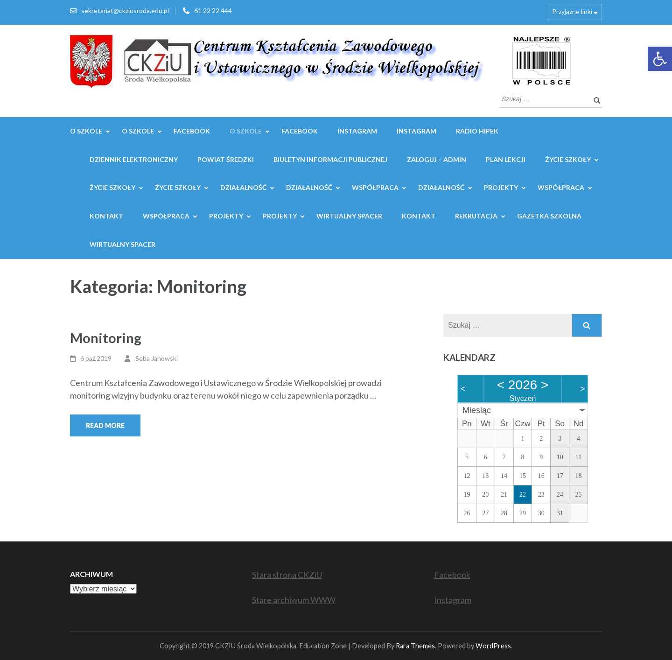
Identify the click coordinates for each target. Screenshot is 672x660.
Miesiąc (476, 410)
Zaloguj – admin (436, 159)
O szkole (246, 131)
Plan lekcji (505, 159)
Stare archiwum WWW (294, 600)
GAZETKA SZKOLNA (549, 216)
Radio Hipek (477, 131)
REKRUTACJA (476, 216)
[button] (660, 59)
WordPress (493, 646)
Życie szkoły (568, 159)
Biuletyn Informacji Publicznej (330, 159)
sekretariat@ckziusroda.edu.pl (125, 10)
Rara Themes (415, 646)
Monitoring (105, 338)
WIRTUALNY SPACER (349, 216)
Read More (105, 425)
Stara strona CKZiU (287, 574)
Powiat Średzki (225, 159)
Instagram (357, 131)
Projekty (501, 187)
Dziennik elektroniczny (134, 159)
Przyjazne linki (572, 11)
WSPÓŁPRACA (375, 187)
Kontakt (106, 216)
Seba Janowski (156, 358)
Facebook (192, 131)
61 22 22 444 (213, 10)
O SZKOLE (86, 131)
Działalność (243, 187)
